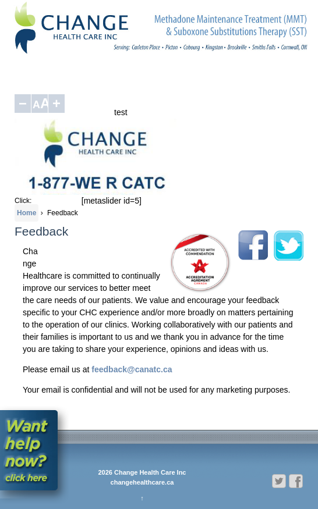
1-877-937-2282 (56, 201)
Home (26, 213)
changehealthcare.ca (142, 482)
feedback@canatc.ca (131, 369)
